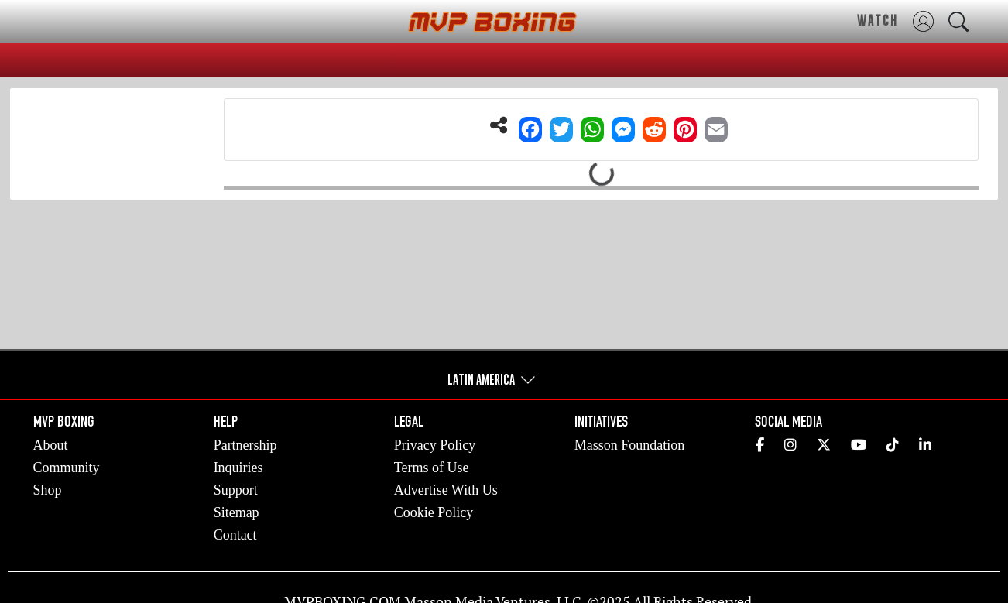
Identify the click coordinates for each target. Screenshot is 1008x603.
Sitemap (236, 512)
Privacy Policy (435, 445)
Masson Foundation (629, 445)
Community (66, 467)
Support (236, 490)
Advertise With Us (446, 490)
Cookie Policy (434, 512)
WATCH (877, 20)
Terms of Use (431, 467)
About (50, 445)
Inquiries (238, 467)
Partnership (245, 445)
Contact (235, 535)
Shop (47, 490)
